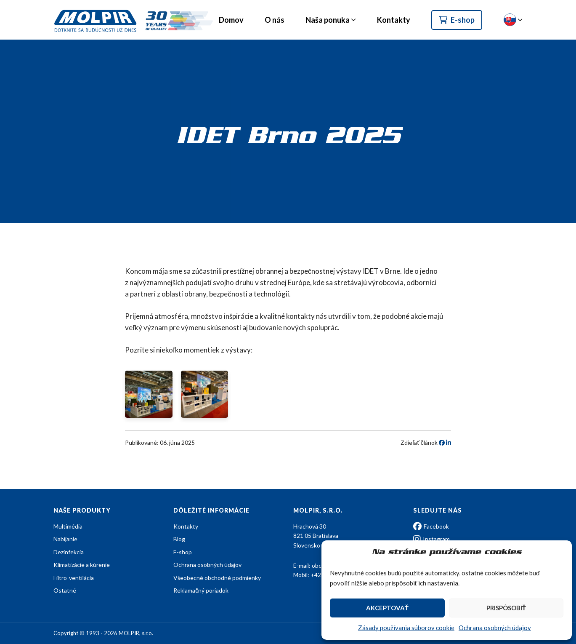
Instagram (431, 538)
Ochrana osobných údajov (495, 627)
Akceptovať (387, 608)
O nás (274, 19)
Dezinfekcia (68, 552)
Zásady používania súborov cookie (406, 627)
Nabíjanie (65, 538)
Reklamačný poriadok (200, 590)
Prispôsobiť (506, 608)
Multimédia (67, 526)
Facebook (431, 526)
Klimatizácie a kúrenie (81, 564)
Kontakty (393, 19)
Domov (231, 19)
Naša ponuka (327, 19)
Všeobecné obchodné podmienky (217, 577)
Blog (179, 538)
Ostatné (64, 590)
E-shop (457, 19)
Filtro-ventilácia (73, 577)
